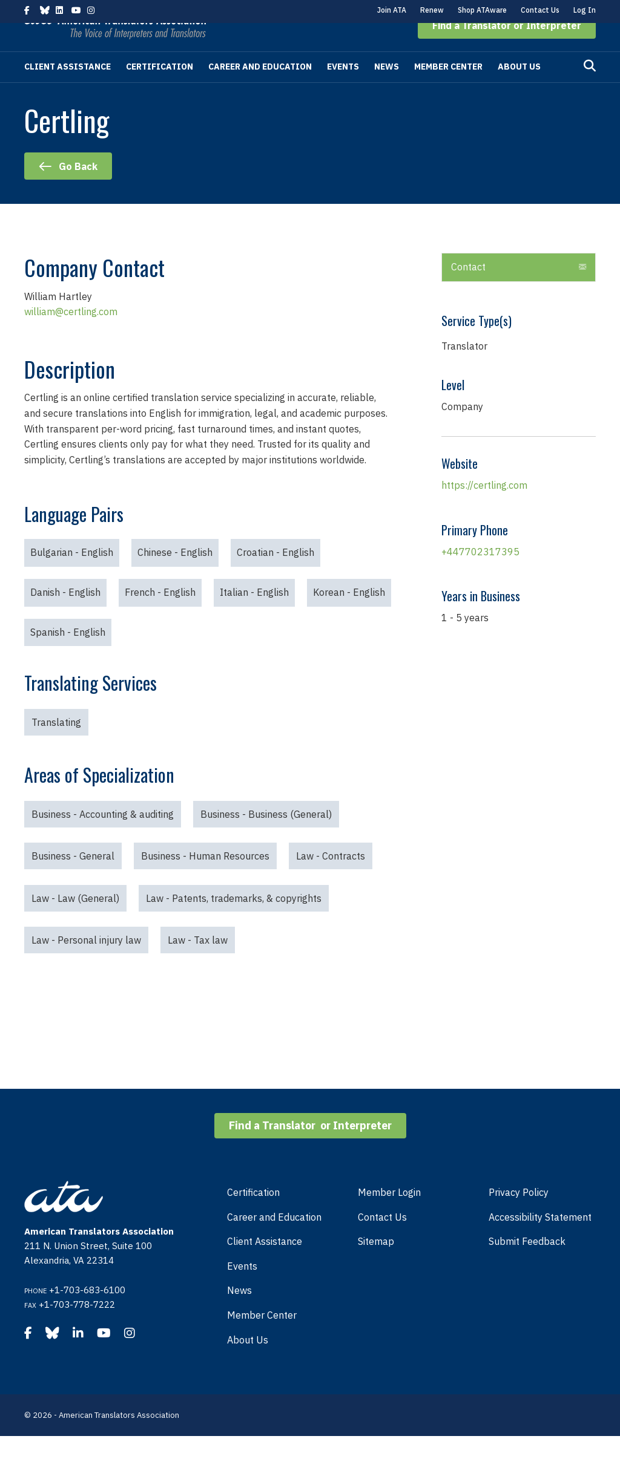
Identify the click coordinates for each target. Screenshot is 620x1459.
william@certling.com (70, 334)
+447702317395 (480, 575)
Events (343, 89)
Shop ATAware (482, 10)
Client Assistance (67, 89)
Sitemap (376, 1264)
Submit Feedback (527, 1264)
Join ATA (391, 10)
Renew (432, 10)
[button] (507, 48)
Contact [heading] (468, 290)
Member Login (389, 1215)
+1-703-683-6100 (87, 1313)
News (386, 89)
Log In (584, 10)
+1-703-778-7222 (77, 1327)
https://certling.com (484, 508)
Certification (159, 89)
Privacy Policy (519, 1215)
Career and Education (260, 89)
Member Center (448, 89)
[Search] (590, 89)
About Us (519, 89)
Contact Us (540, 10)
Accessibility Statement (540, 1240)
